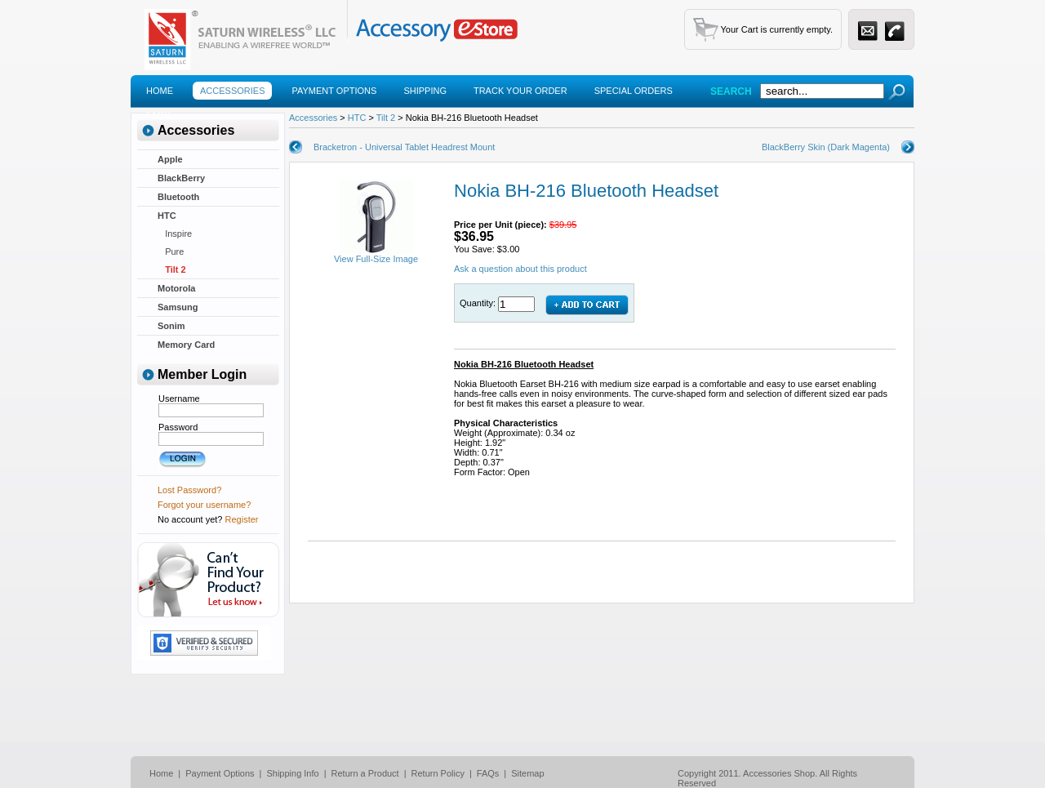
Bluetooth (178, 197)
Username (179, 398)
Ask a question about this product (520, 269)
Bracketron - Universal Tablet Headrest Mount (404, 147)
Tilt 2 (172, 269)
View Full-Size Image (376, 255)
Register (242, 519)
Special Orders (633, 91)
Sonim (171, 326)
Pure (171, 251)
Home (159, 91)
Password (178, 427)
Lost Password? (189, 490)
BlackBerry (181, 178)
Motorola (176, 288)
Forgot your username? (204, 505)
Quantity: (479, 303)
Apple (170, 159)
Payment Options (333, 91)
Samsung (178, 307)
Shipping (425, 91)
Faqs (158, 115)
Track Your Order (520, 91)
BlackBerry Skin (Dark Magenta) (826, 147)
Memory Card (186, 344)
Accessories (232, 91)
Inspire (175, 233)
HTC (167, 215)
